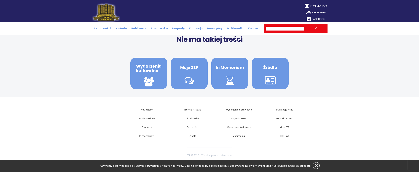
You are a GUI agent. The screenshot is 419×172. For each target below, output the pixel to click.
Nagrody (178, 28)
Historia (121, 28)
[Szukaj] (316, 28)
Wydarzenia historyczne (239, 109)
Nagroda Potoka (284, 118)
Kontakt (254, 28)
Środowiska (159, 28)
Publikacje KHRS (284, 109)
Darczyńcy (215, 28)
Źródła (192, 136)
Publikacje (138, 28)
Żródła (270, 67)
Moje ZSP (189, 67)
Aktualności (102, 28)
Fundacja (196, 28)
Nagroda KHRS (238, 118)
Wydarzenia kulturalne (149, 68)
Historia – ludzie (192, 109)
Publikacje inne (147, 118)
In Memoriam (230, 67)
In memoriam (146, 136)
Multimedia (235, 28)
